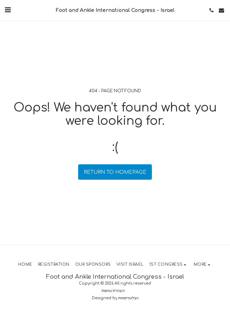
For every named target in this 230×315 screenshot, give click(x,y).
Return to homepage (115, 172)
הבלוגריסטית (128, 298)
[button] (8, 9)
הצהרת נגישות (113, 290)
